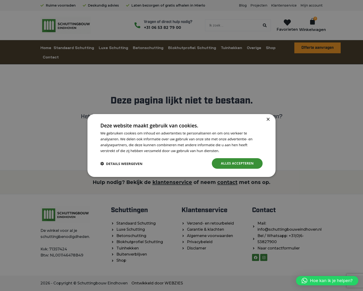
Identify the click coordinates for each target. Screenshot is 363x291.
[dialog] (181, 145)
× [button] (268, 119)
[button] (327, 280)
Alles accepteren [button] (237, 163)
